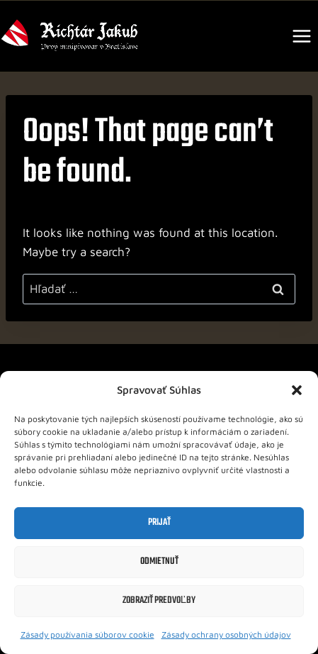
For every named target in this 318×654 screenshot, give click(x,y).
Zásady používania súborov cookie (87, 634)
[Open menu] (301, 35)
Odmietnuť (159, 561)
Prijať (159, 522)
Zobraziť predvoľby (159, 600)
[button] (297, 390)
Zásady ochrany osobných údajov (226, 634)
